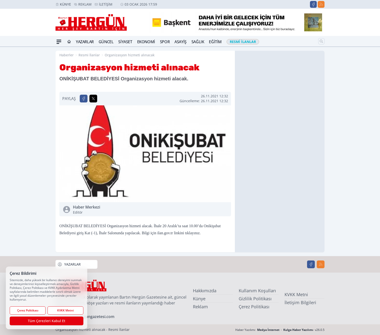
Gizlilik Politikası (255, 299)
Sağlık (197, 41)
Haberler (66, 55)
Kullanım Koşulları (257, 290)
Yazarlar (85, 41)
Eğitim (215, 41)
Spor (165, 41)
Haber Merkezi (108, 209)
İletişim (105, 4)
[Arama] (321, 41)
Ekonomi (146, 41)
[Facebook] (313, 4)
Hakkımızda (204, 290)
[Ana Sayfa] (69, 41)
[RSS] (321, 4)
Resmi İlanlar (89, 55)
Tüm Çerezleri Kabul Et (46, 320)
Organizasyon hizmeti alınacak (130, 55)
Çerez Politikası (254, 307)
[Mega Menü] (58, 41)
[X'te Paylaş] (93, 98)
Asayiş (180, 41)
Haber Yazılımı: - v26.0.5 (280, 330)
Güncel (106, 41)
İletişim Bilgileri (300, 302)
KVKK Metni (296, 294)
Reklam (85, 4)
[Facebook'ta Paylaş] (83, 98)
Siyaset (125, 41)
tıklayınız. (192, 233)
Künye (65, 4)
